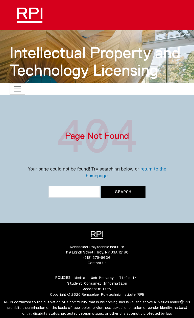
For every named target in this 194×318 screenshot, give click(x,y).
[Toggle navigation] (18, 89)
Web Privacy (102, 277)
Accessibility (97, 289)
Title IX (127, 277)
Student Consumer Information (97, 283)
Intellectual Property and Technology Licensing (95, 61)
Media (80, 277)
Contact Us (97, 263)
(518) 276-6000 (97, 257)
